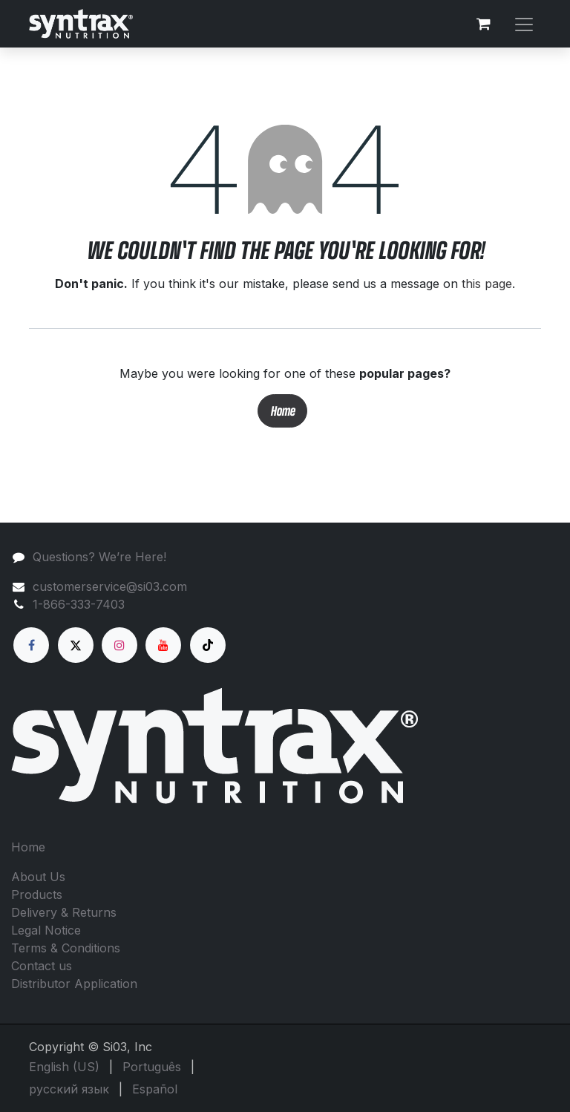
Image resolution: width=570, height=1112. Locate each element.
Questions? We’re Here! (99, 556)
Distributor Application (74, 983)
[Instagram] (119, 645)
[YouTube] (163, 645)
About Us (38, 876)
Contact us (41, 965)
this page (487, 283)
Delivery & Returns (64, 912)
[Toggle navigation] (524, 23)
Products (36, 894)
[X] (76, 645)
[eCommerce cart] (483, 24)
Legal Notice (46, 930)
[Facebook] (31, 645)
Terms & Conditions (65, 948)
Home (282, 411)
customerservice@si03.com (110, 586)
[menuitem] (64, 1067)
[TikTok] (208, 645)
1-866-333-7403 (79, 604)
